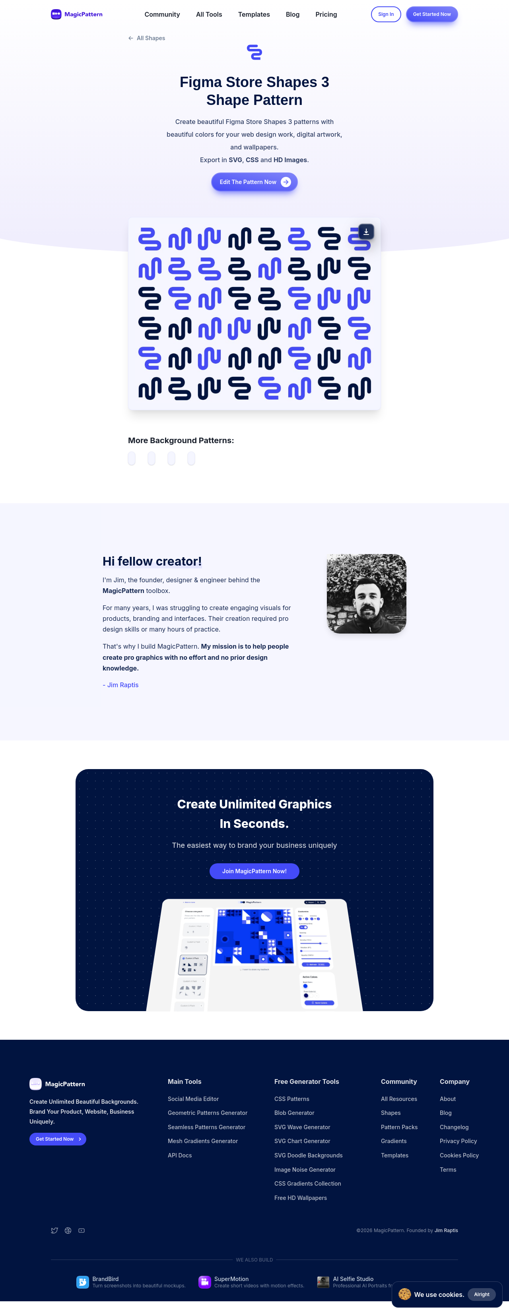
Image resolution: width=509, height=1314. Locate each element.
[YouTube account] (81, 1230)
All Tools (209, 14)
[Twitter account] (54, 1230)
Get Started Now (432, 14)
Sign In (386, 14)
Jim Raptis (446, 1230)
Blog (292, 14)
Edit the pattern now (256, 182)
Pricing (326, 14)
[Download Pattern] (366, 232)
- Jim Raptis (121, 685)
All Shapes (146, 38)
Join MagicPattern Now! (254, 871)
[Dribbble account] (68, 1230)
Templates (254, 14)
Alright (482, 1294)
